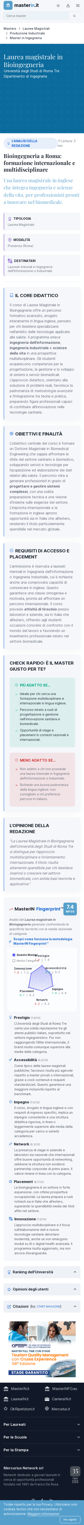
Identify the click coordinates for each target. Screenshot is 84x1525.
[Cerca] (74, 16)
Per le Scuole (15, 1437)
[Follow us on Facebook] (42, 1499)
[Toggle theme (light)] (58, 5)
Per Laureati (15, 1424)
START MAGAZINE (48, 1306)
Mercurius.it (61, 1409)
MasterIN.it (20, 1388)
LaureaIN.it (20, 1399)
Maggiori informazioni (43, 1514)
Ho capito (70, 1519)
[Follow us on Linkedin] (51, 1499)
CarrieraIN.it (61, 1399)
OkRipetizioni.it (22, 1409)
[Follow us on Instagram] (33, 1499)
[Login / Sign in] (67, 5)
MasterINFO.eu (64, 1388)
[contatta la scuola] (42, 1349)
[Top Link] (77, 5)
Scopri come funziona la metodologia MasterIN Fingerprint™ (40, 941)
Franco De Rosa (46, 1484)
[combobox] (37, 15)
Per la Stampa (16, 1450)
